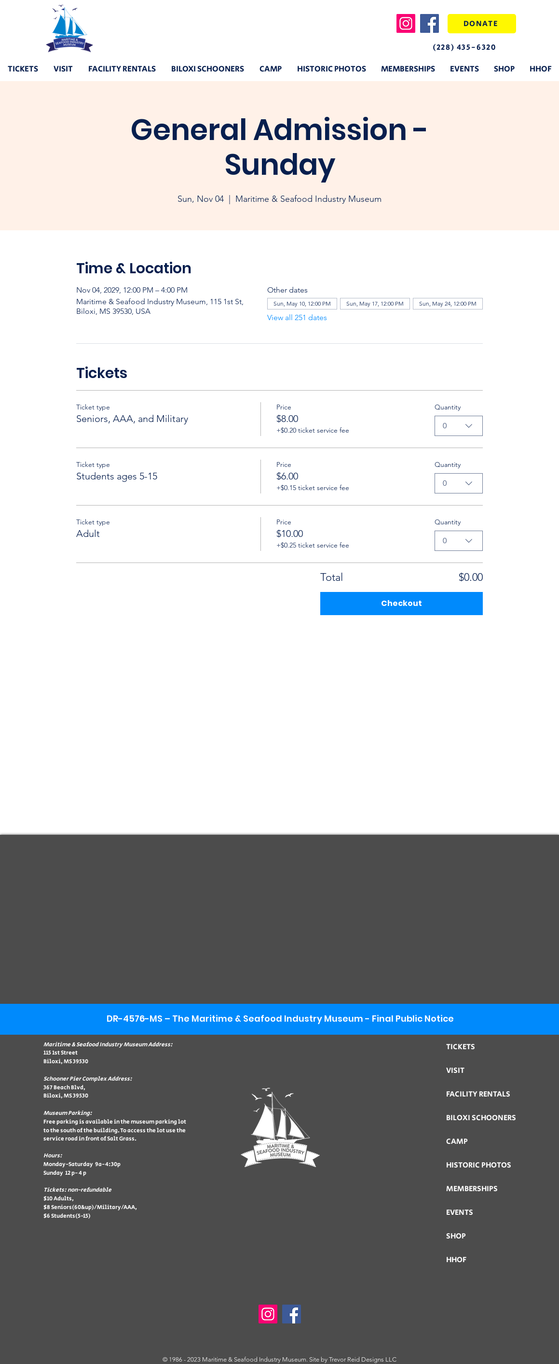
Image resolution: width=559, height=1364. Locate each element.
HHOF (456, 1260)
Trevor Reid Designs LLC (362, 1359)
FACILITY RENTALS (478, 1094)
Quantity (448, 407)
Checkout (401, 603)
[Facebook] (429, 23)
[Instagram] (405, 23)
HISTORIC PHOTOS (478, 1165)
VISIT (455, 1070)
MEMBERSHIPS (472, 1189)
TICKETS (460, 1047)
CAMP (457, 1141)
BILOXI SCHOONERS (481, 1118)
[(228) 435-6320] (473, 47)
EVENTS (459, 1212)
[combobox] (459, 426)
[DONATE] (482, 23)
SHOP (456, 1236)
